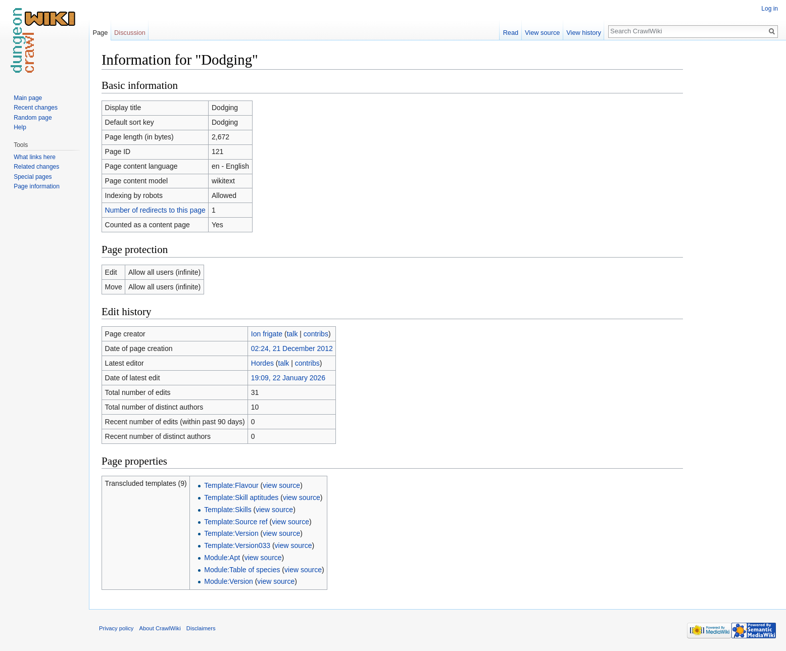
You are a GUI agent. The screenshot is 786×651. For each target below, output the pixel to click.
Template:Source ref (235, 522)
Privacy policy (116, 628)
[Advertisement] (733, 202)
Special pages (33, 176)
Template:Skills (227, 510)
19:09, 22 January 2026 (288, 378)
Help (20, 127)
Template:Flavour (231, 485)
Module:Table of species (242, 570)
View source (542, 32)
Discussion (129, 32)
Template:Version (231, 533)
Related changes (36, 166)
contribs (316, 334)
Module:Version (228, 581)
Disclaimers (201, 628)
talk (292, 334)
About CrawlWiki (160, 628)
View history (583, 32)
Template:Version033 (237, 545)
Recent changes (36, 107)
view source (281, 485)
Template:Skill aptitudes (241, 497)
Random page (33, 117)
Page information (37, 186)
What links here (35, 157)
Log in (769, 8)
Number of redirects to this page (155, 210)
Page (100, 32)
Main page (28, 98)
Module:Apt (222, 558)
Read (511, 32)
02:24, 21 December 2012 (292, 348)
